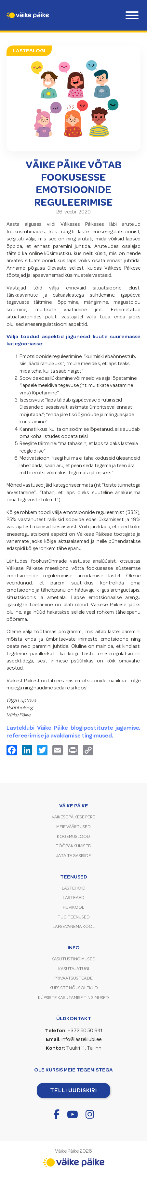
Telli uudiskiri (73, 1090)
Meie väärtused (73, 826)
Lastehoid (74, 888)
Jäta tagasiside (73, 855)
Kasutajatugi (73, 968)
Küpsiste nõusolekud (73, 987)
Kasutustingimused (73, 958)
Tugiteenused (74, 917)
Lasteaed (74, 897)
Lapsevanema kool (74, 926)
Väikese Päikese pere (73, 816)
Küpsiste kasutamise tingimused (73, 997)
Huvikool (73, 907)
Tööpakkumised (73, 845)
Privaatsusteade (73, 978)
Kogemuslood (73, 836)
